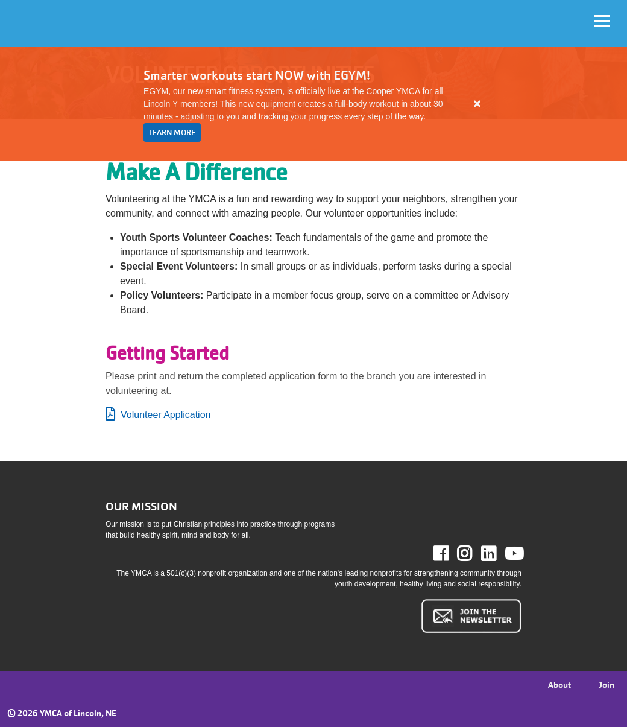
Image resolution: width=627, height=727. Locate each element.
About (559, 684)
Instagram (473, 553)
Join (606, 684)
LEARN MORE (172, 132)
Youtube (513, 553)
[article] (313, 104)
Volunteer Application (165, 415)
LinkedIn (497, 553)
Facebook (449, 553)
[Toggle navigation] (601, 21)
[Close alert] (477, 103)
